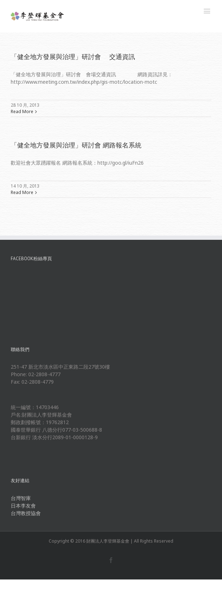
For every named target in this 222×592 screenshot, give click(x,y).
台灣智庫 (21, 498)
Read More (22, 111)
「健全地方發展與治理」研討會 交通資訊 (73, 56)
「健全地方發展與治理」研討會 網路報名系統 (76, 145)
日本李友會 (23, 505)
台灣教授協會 (26, 513)
